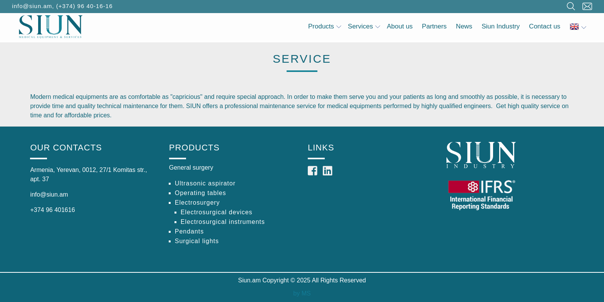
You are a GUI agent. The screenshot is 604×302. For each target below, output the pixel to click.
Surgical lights (197, 241)
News (464, 26)
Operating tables (200, 193)
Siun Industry (501, 26)
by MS (301, 293)
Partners (434, 26)
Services (364, 26)
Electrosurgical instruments (223, 222)
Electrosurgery (197, 202)
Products (324, 26)
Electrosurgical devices (217, 212)
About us (400, 26)
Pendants (189, 231)
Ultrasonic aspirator (205, 183)
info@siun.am (32, 6)
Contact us (544, 26)
